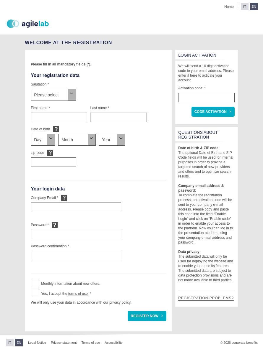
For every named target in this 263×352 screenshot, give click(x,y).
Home (229, 7)
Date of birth (40, 129)
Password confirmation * (50, 246)
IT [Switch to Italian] (244, 6)
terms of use (78, 294)
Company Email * (44, 198)
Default (56, 129)
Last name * (99, 108)
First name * (40, 108)
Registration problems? (206, 298)
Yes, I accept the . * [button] (66, 294)
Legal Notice (37, 342)
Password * (40, 225)
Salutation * (40, 84)
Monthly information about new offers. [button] (70, 284)
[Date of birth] (43, 140)
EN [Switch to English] (253, 6)
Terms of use (91, 342)
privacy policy (119, 302)
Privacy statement (64, 342)
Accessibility (114, 342)
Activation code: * (192, 88)
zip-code (37, 153)
